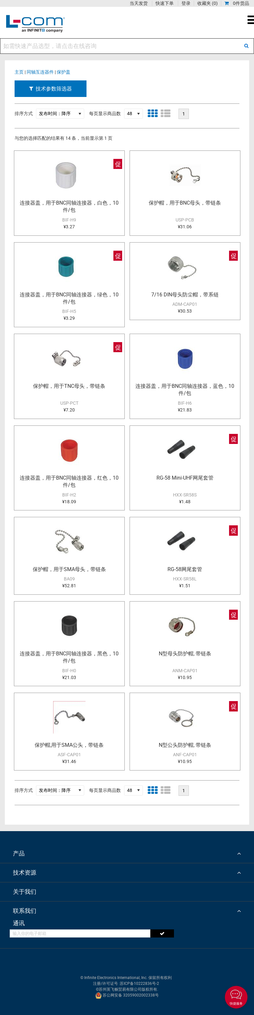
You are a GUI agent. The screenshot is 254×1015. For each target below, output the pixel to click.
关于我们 (24, 891)
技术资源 (24, 872)
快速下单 (165, 3)
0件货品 (237, 3)
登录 (185, 3)
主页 (19, 72)
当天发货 (139, 3)
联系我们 (24, 910)
